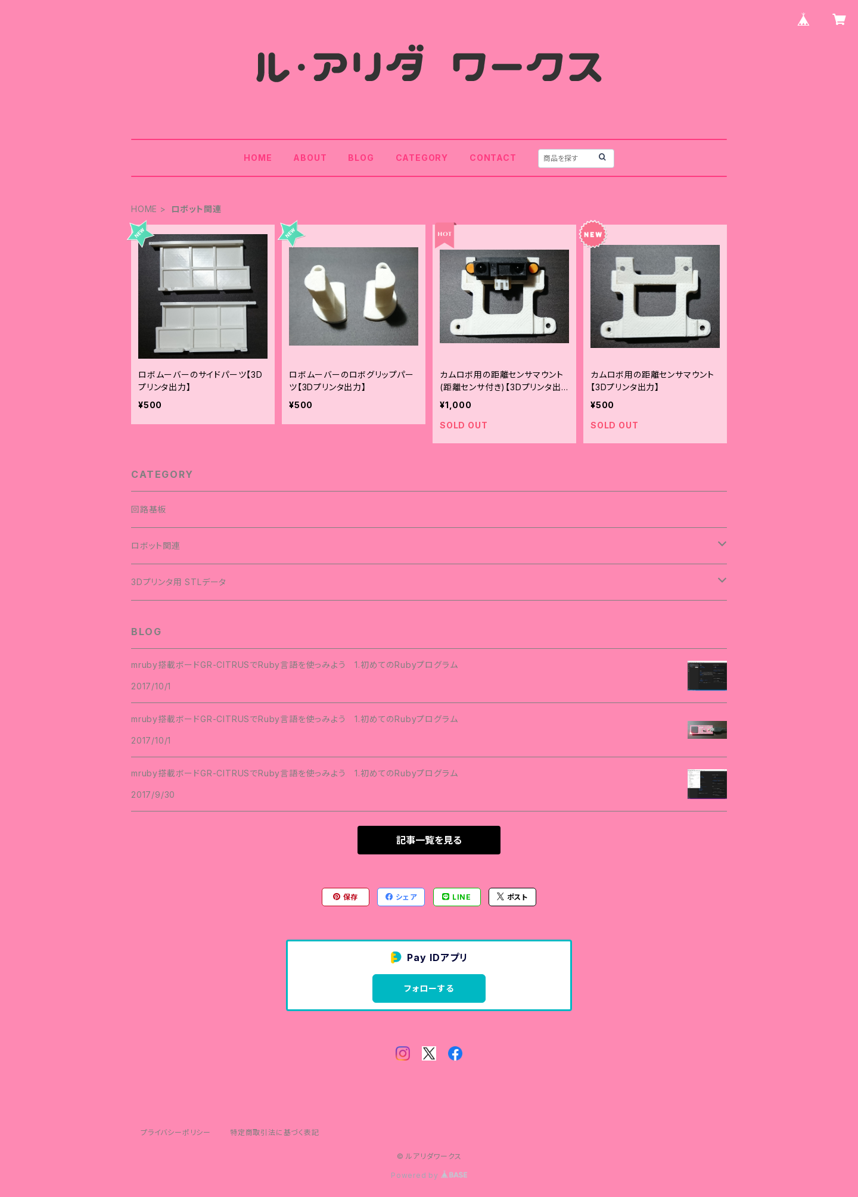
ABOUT (310, 158)
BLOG (361, 158)
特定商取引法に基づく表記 (274, 1132)
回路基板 (148, 509)
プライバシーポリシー (176, 1132)
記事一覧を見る (429, 840)
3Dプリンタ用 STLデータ (178, 582)
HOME (258, 158)
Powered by (429, 1175)
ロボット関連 (156, 545)
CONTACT (493, 158)
